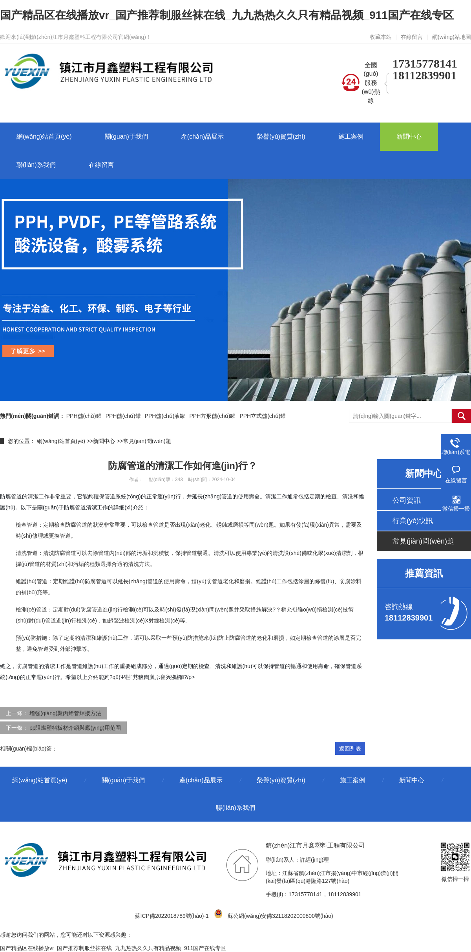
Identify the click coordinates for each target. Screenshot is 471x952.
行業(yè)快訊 (412, 521)
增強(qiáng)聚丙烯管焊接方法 (65, 713)
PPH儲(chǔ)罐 (84, 416)
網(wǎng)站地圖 (451, 37)
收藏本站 (381, 37)
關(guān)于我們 (123, 780)
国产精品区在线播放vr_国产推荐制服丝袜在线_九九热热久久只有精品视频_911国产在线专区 (227, 15)
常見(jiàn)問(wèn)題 (147, 441)
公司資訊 (406, 500)
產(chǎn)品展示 (200, 780)
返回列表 (350, 748)
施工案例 (352, 780)
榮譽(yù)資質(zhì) (281, 780)
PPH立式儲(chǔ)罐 (262, 416)
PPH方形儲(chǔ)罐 (213, 416)
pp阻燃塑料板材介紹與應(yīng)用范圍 (75, 728)
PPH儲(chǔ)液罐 (165, 416)
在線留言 (412, 37)
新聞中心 (104, 441)
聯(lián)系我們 (235, 807)
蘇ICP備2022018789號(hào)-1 (172, 916)
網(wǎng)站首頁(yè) (61, 441)
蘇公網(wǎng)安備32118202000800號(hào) (275, 916)
